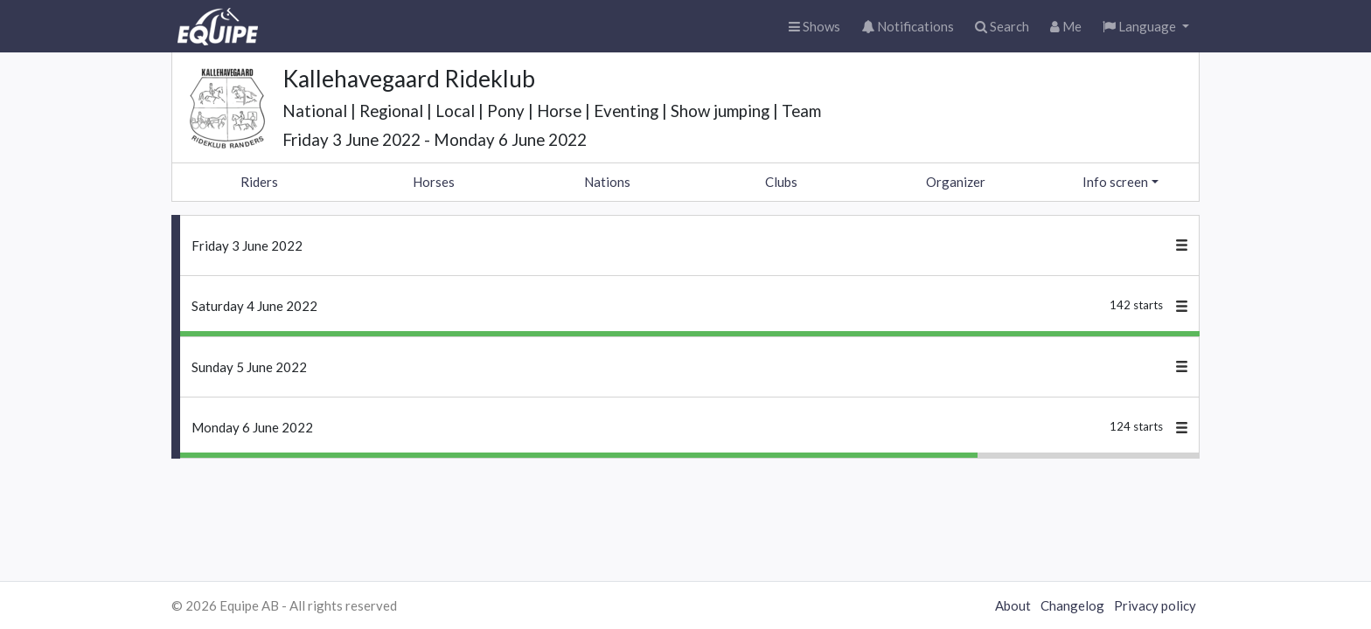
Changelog (1072, 605)
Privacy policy (1155, 605)
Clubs (781, 182)
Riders (259, 182)
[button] (1146, 27)
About (1013, 605)
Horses (434, 182)
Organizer (955, 182)
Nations (607, 182)
